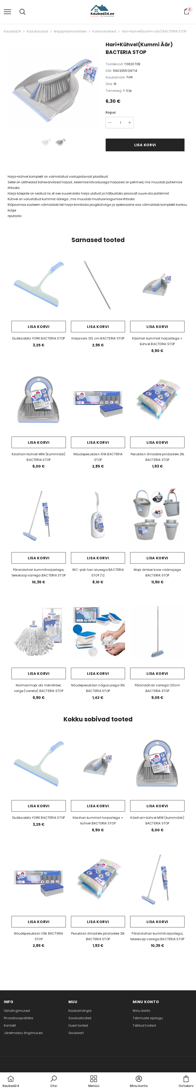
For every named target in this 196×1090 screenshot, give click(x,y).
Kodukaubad (37, 31)
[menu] (7, 11)
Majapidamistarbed (70, 31)
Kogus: (111, 112)
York (129, 77)
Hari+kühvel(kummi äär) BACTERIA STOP (154, 31)
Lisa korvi (145, 144)
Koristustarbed (104, 31)
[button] (53, 1082)
